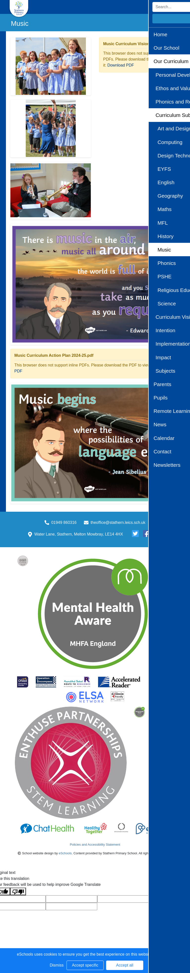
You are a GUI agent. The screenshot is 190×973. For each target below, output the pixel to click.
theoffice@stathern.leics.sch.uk (118, 522)
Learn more (163, 954)
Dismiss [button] (57, 965)
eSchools (65, 853)
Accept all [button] (124, 965)
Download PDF (120, 65)
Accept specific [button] (85, 965)
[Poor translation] (18, 891)
